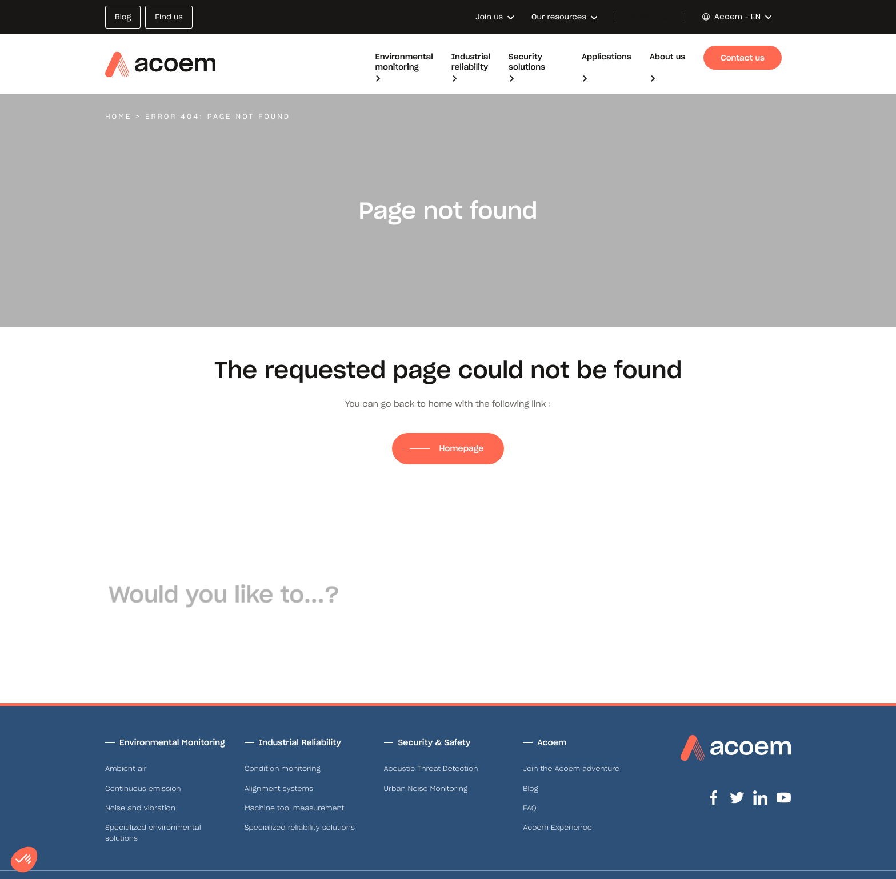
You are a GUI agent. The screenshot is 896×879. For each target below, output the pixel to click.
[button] (24, 859)
